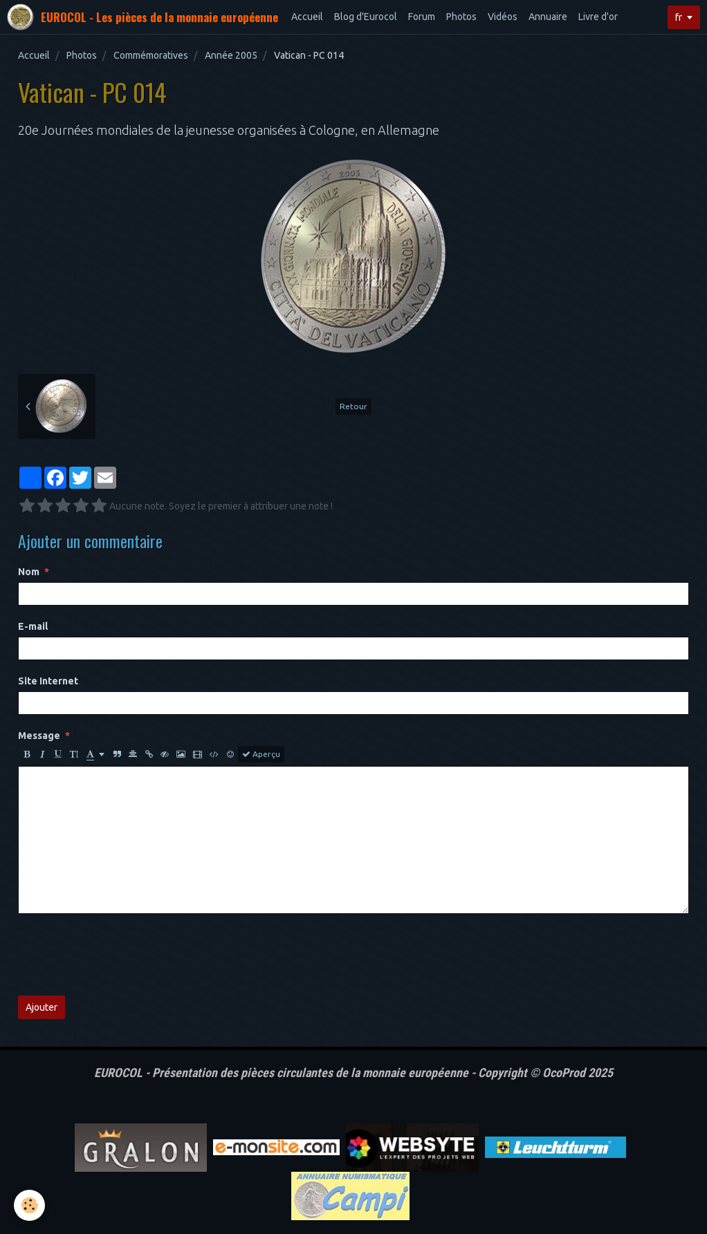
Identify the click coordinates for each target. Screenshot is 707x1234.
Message (39, 735)
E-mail (33, 626)
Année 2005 (231, 55)
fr (678, 17)
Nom (28, 571)
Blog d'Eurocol (365, 16)
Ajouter (41, 1007)
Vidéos (502, 16)
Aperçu (261, 754)
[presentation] (123, 955)
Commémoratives (150, 55)
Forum (421, 16)
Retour (353, 406)
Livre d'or (598, 16)
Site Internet (48, 680)
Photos (461, 16)
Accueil (307, 16)
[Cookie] (29, 1205)
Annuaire (548, 16)
